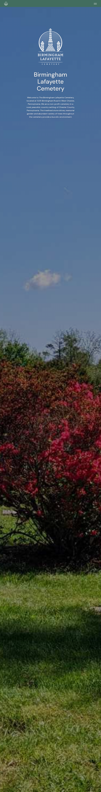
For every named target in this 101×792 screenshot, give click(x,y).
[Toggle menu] (95, 3)
